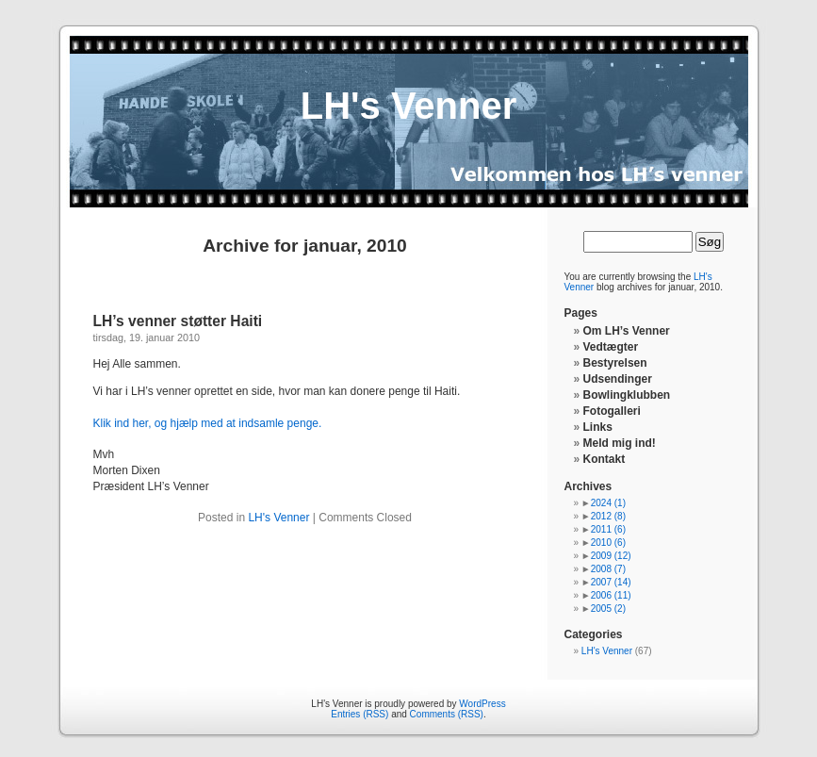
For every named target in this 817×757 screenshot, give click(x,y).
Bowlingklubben (627, 395)
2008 (608, 569)
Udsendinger (617, 379)
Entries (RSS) (359, 714)
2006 (611, 595)
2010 (608, 542)
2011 (608, 529)
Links (598, 427)
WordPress (482, 704)
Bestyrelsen (615, 363)
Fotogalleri (612, 411)
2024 (608, 503)
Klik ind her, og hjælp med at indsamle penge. (207, 423)
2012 (608, 516)
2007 (611, 582)
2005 (608, 608)
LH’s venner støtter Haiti (178, 321)
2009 (611, 556)
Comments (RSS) (446, 714)
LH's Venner (409, 105)
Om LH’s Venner (626, 330)
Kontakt (604, 459)
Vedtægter (611, 347)
